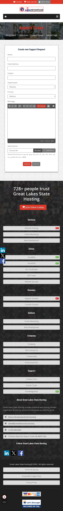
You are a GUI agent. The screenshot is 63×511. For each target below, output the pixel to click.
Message (11, 101)
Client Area (44, 2)
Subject (10, 73)
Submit (27, 164)
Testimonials (31, 356)
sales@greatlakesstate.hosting (19, 423)
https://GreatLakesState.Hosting (20, 417)
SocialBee (31, 257)
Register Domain (31, 298)
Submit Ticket (51, 35)
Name (9, 54)
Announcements (31, 362)
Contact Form (31, 379)
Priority (10, 92)
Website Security (31, 282)
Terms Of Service (31, 469)
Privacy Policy (31, 482)
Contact (17, 2)
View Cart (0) (30, 2)
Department (12, 82)
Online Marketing (31, 234)
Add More (48, 150)
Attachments (12, 146)
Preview (41, 106)
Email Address (13, 64)
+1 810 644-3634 (13, 430)
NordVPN (31, 263)
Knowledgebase (31, 391)
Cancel (36, 164)
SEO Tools (31, 275)
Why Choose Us (31, 350)
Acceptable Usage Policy (31, 476)
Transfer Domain (32, 304)
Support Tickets (36, 35)
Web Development (31, 240)
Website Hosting (31, 228)
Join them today (33, 207)
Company (31, 344)
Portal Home (11, 35)
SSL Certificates (31, 269)
